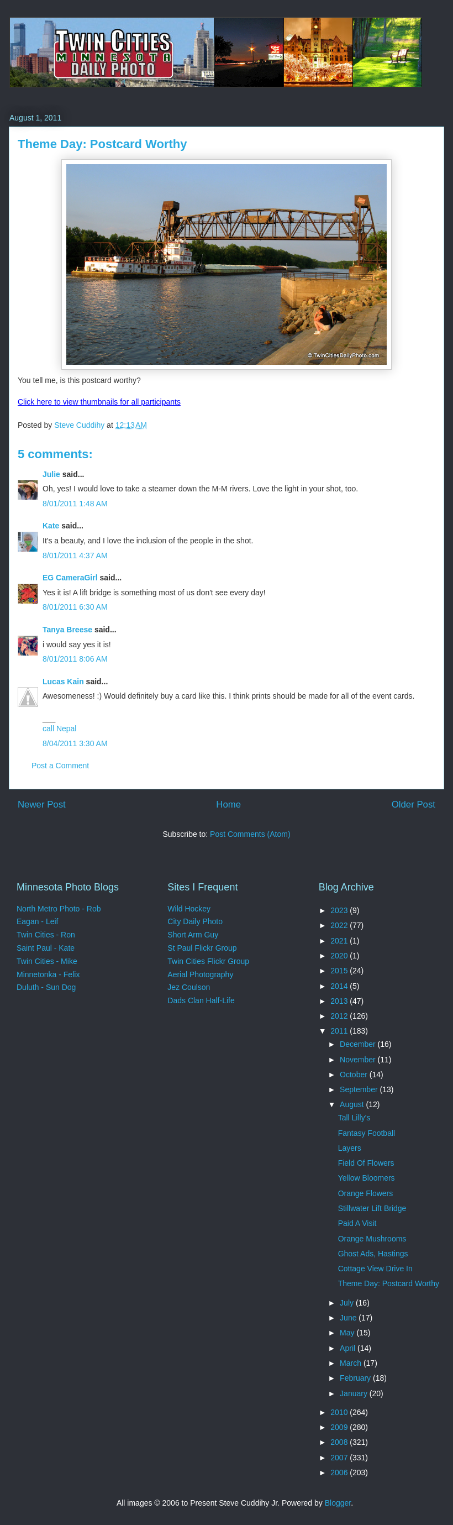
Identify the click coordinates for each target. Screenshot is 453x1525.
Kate (51, 525)
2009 (340, 1427)
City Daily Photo (195, 921)
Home (228, 804)
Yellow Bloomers (366, 1177)
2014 (340, 986)
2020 (340, 955)
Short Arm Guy (192, 934)
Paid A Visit (357, 1223)
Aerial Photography (200, 974)
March (352, 1363)
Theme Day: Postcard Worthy (388, 1283)
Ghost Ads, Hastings (373, 1253)
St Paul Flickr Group (201, 948)
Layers (349, 1148)
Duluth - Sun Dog (46, 987)
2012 (340, 1016)
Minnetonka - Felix (48, 974)
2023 (340, 910)
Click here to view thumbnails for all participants (99, 401)
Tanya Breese (67, 629)
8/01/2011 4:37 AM (75, 555)
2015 (340, 970)
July (348, 1302)
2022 (340, 925)
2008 (340, 1442)
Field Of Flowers (366, 1163)
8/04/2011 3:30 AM (75, 743)
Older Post (413, 804)
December (358, 1044)
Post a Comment (60, 765)
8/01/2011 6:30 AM (75, 606)
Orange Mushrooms (372, 1238)
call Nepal (59, 728)
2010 (340, 1412)
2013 (340, 1001)
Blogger (338, 1502)
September (360, 1089)
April (348, 1348)
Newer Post (42, 804)
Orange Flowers (365, 1193)
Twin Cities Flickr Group (208, 961)
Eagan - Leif (38, 921)
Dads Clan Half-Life (200, 1000)
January (355, 1393)
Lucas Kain (63, 681)
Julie (51, 474)
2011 (340, 1030)
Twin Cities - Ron (46, 934)
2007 (340, 1457)
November (358, 1059)
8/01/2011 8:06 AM (75, 658)
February (356, 1378)
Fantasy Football (367, 1133)
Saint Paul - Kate (46, 948)
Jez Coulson (188, 987)
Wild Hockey (188, 908)
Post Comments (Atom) (250, 834)
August (353, 1104)
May (348, 1332)
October (355, 1074)
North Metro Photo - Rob (59, 908)
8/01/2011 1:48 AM (75, 503)
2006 (340, 1472)
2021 (340, 940)
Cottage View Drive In (375, 1268)
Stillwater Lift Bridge (372, 1208)
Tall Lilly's (354, 1117)
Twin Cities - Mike (47, 961)
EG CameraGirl (70, 577)
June (349, 1317)
